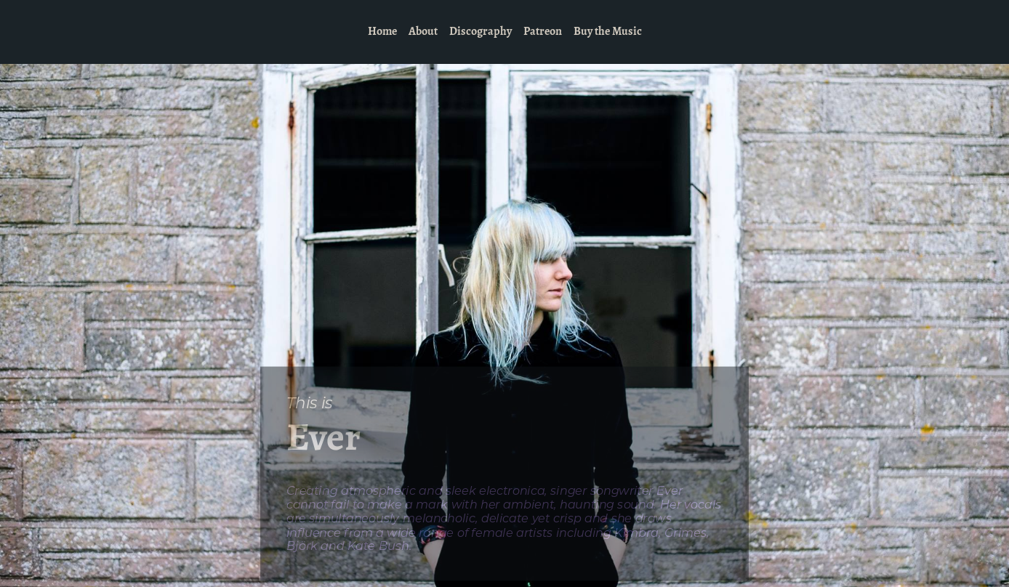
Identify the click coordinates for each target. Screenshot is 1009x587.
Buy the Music (608, 32)
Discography (480, 32)
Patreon (542, 32)
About (423, 32)
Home (382, 32)
